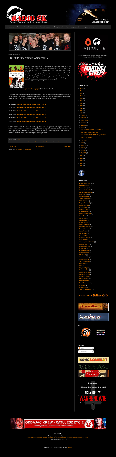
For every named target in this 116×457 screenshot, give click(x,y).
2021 (81, 100)
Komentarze (83, 351)
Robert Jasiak (83, 287)
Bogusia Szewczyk (84, 203)
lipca (82, 127)
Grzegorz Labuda (84, 209)
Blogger (69, 447)
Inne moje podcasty (72, 27)
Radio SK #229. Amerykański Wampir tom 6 (31, 121)
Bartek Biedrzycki (84, 244)
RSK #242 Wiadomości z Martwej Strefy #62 (93, 135)
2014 (81, 158)
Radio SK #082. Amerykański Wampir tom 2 (31, 107)
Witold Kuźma (83, 235)
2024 (81, 93)
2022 (81, 98)
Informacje (10, 27)
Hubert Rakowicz (84, 205)
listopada (84, 117)
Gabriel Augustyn (84, 257)
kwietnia (83, 145)
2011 (81, 166)
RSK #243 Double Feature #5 (89, 132)
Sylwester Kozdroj (84, 211)
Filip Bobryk (82, 255)
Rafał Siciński (83, 194)
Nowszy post (12, 146)
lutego (83, 150)
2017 (81, 110)
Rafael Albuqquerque (42, 141)
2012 (81, 163)
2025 (81, 91)
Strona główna (40, 146)
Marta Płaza (82, 218)
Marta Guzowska (84, 278)
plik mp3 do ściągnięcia (32, 89)
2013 (81, 161)
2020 (81, 103)
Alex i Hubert (83, 239)
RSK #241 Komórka (86, 137)
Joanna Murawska (84, 198)
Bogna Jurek (82, 248)
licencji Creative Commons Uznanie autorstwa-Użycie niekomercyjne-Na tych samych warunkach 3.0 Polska (58, 437)
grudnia (83, 115)
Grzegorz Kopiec (84, 259)
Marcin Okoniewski (84, 274)
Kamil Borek (82, 263)
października (85, 120)
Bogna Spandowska (85, 227)
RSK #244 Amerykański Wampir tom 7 (92, 130)
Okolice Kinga (33, 141)
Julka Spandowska (84, 261)
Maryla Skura (83, 233)
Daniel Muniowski (84, 252)
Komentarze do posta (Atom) (24, 149)
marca (83, 148)
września (84, 122)
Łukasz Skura (83, 188)
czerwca (83, 140)
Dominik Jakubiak (84, 229)
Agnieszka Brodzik (84, 237)
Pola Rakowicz (83, 207)
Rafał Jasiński (83, 201)
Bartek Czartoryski (84, 246)
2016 (81, 113)
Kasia (80, 265)
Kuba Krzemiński (84, 270)
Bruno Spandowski (84, 250)
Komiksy (27, 141)
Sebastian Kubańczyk (85, 192)
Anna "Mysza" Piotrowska (86, 242)
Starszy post (67, 146)
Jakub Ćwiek (83, 216)
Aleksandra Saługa (84, 224)
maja (82, 143)
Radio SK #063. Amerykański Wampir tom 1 (31, 104)
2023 (81, 95)
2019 (81, 105)
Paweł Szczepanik (84, 283)
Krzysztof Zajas (83, 268)
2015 (81, 156)
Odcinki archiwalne (30, 27)
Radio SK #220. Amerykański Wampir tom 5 (31, 118)
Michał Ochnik (83, 220)
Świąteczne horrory (88, 27)
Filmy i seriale (58, 27)
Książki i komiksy (45, 27)
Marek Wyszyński (84, 196)
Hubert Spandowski (19, 141)
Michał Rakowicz (84, 185)
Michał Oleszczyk (84, 281)
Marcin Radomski (84, 276)
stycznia (83, 153)
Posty (81, 348)
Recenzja (51, 141)
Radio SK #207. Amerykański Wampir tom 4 (31, 114)
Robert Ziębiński (84, 222)
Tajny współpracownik (85, 289)
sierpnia (83, 125)
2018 (81, 108)
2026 (81, 88)
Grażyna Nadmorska (85, 214)
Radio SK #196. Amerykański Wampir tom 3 (31, 111)
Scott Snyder (57, 141)
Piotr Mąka (82, 285)
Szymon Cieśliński (84, 190)
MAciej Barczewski (84, 272)
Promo (19, 27)
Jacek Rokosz (83, 231)
